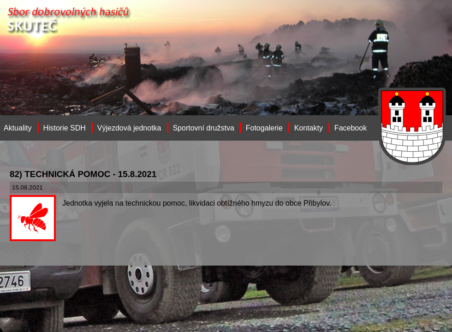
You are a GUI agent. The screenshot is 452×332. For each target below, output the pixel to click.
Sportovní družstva (203, 128)
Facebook (350, 128)
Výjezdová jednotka (129, 128)
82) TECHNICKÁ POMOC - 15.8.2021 (83, 174)
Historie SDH (64, 128)
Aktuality (17, 128)
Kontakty (308, 128)
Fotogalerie (264, 128)
